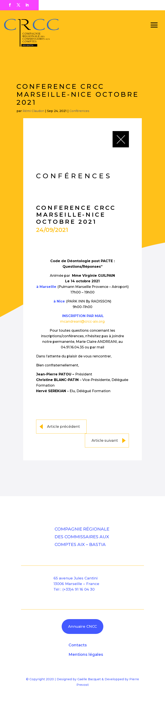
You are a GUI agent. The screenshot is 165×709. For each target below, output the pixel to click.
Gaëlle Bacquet (89, 679)
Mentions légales (86, 654)
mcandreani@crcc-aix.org (82, 321)
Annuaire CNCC (82, 626)
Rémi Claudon (33, 111)
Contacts (78, 645)
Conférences (79, 111)
